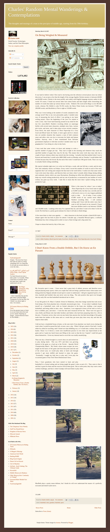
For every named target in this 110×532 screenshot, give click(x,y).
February (15, 388)
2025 (12, 326)
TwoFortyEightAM (15, 484)
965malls (12, 449)
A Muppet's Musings (16, 451)
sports (62, 502)
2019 (12, 344)
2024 (12, 329)
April (14, 373)
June (13, 367)
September (15, 358)
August (14, 361)
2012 (12, 406)
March (14, 376)
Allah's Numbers (44, 239)
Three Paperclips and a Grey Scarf (87, 239)
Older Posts (97, 508)
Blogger (70, 522)
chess (47, 502)
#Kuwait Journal (15, 434)
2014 (12, 400)
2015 (12, 397)
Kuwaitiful (13, 470)
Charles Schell (14, 38)
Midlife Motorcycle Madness (18, 473)
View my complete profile (16, 46)
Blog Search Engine (16, 459)
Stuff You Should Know (17, 429)
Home (69, 508)
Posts (12, 54)
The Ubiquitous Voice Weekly (19, 426)
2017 (12, 350)
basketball (43, 502)
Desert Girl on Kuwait (16, 461)
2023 (12, 332)
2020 (12, 341)
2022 (12, 335)
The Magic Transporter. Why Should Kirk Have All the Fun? (24, 290)
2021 (12, 338)
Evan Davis (65, 239)
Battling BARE (14, 456)
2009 (12, 415)
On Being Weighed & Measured (51, 35)
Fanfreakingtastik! (15, 258)
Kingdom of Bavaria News (18, 431)
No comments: (59, 236)
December (15, 352)
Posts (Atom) (47, 511)
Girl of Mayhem (15, 464)
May (13, 370)
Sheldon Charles (73, 239)
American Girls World (16, 454)
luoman (58, 522)
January (14, 391)
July (13, 364)
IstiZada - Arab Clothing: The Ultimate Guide (18, 467)
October (14, 355)
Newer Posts (39, 508)
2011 (12, 409)
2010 (12, 412)
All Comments (15, 58)
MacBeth (57, 502)
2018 (12, 347)
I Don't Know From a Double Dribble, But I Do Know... (20, 383)
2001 (12, 418)
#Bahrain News (14, 436)
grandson (52, 502)
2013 (12, 403)
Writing (99, 239)
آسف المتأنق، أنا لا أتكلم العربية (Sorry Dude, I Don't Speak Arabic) (19, 272)
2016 (12, 395)
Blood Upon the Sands (55, 239)
